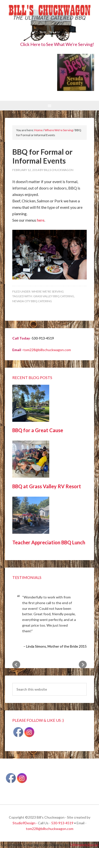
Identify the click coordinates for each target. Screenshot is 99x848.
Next (83, 665)
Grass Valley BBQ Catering (53, 296)
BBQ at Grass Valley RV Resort (46, 486)
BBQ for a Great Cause (37, 430)
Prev (16, 665)
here (40, 220)
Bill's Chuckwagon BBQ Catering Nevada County (49, 23)
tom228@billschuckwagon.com (47, 350)
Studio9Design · (25, 823)
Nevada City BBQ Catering (32, 301)
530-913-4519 (62, 823)
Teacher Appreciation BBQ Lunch (48, 542)
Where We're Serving (48, 291)
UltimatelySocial (84, 844)
